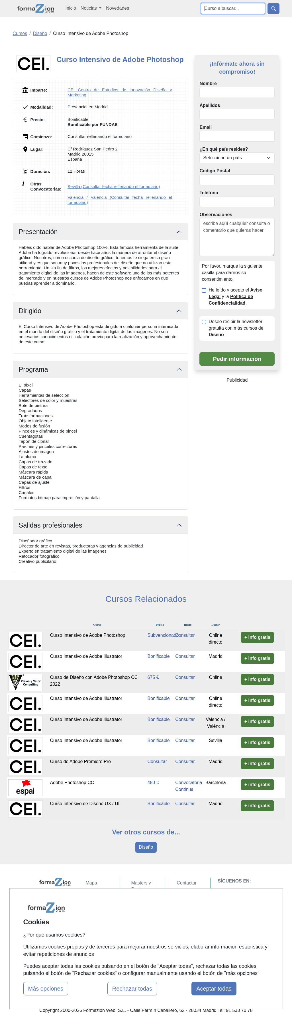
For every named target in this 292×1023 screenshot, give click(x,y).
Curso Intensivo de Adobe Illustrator (86, 656)
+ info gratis (257, 637)
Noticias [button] (89, 8)
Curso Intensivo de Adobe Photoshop (87, 635)
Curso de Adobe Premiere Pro (80, 761)
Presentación (38, 231)
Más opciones (45, 988)
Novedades (117, 8)
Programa (33, 369)
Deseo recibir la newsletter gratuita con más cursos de (236, 328)
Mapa (91, 883)
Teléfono (208, 192)
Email (205, 127)
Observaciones (215, 214)
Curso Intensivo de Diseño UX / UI (85, 803)
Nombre (208, 83)
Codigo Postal (214, 170)
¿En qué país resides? (223, 149)
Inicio (71, 8)
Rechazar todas (132, 988)
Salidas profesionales (50, 525)
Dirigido (30, 311)
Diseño (146, 847)
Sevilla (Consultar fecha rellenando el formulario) (114, 186)
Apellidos (209, 105)
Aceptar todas (213, 988)
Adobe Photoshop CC (72, 782)
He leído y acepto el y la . (235, 296)
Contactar (186, 883)
